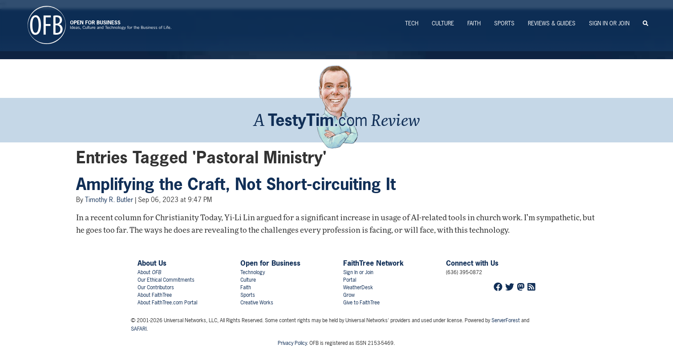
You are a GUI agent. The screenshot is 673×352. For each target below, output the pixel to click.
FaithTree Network (373, 263)
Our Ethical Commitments (166, 279)
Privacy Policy (292, 343)
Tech (411, 23)
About (149, 272)
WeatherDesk (358, 287)
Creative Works (256, 302)
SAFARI (138, 328)
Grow (349, 295)
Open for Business (270, 263)
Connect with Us (472, 263)
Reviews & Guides (552, 23)
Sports (504, 23)
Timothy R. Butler (109, 199)
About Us (152, 263)
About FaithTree (155, 295)
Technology (252, 272)
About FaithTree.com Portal (167, 302)
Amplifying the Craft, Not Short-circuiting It (236, 184)
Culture (443, 23)
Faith (474, 23)
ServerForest (505, 320)
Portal (349, 279)
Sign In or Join (609, 23)
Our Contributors (156, 287)
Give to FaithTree (361, 302)
